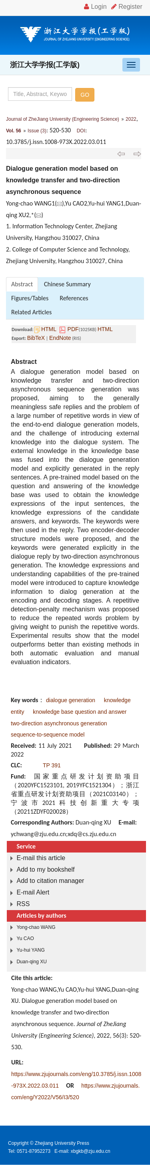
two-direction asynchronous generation (59, 723)
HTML (48, 329)
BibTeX (36, 338)
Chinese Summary (67, 284)
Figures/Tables (29, 298)
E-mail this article (40, 858)
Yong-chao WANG (35, 927)
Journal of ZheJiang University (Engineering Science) (62, 119)
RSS (23, 903)
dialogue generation (70, 700)
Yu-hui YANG (30, 950)
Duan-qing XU (31, 961)
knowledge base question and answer (79, 712)
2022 (131, 119)
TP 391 (52, 765)
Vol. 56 (13, 131)
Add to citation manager (50, 880)
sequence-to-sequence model (47, 734)
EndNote (60, 338)
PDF (73, 329)
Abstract (22, 284)
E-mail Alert (32, 892)
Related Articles (31, 312)
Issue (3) (37, 131)
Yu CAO (25, 938)
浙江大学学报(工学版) (45, 65)
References (74, 298)
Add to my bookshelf (45, 869)
